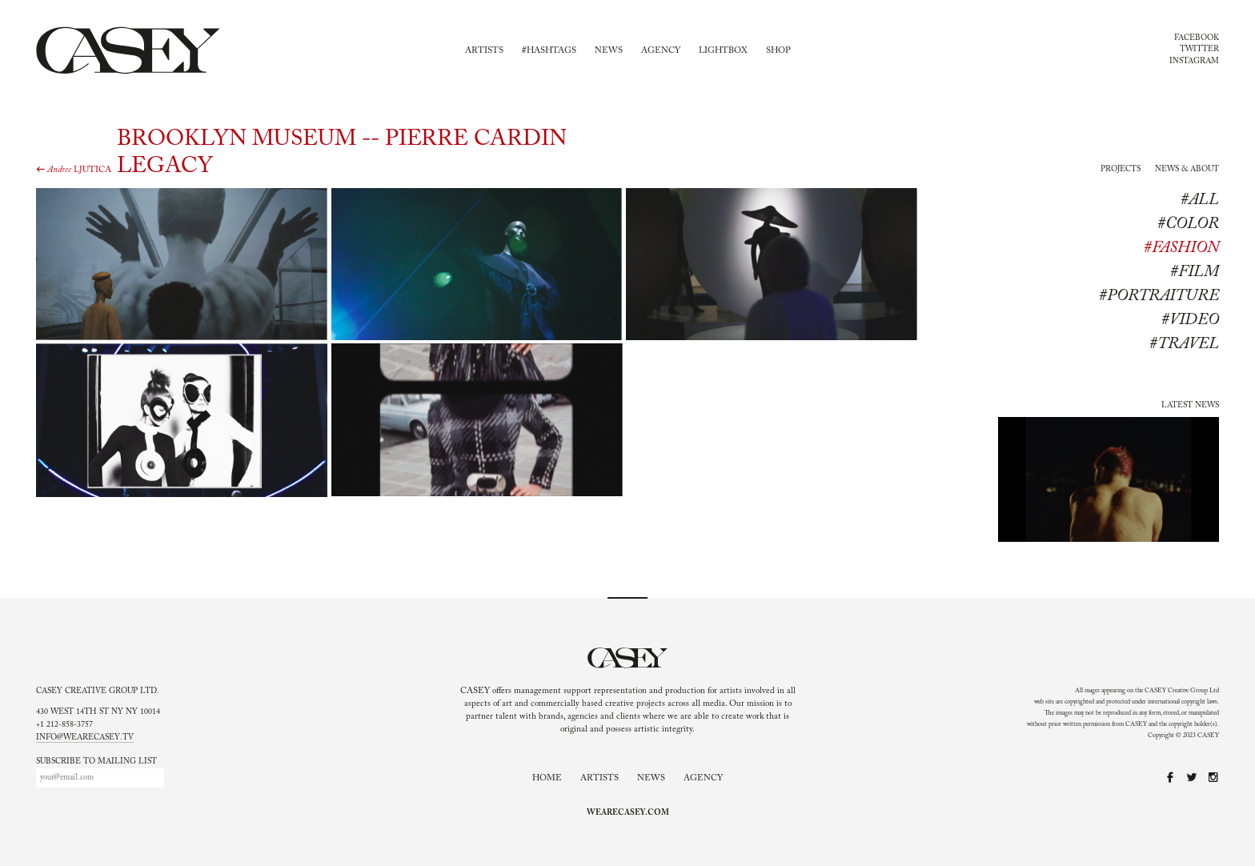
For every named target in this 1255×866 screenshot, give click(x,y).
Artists (484, 50)
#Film (1194, 272)
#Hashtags (549, 50)
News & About (1187, 170)
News (609, 50)
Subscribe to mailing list (96, 762)
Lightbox (723, 50)
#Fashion (1181, 248)
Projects (1121, 170)
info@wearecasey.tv (85, 738)
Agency (660, 50)
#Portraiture (1159, 296)
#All (1200, 200)
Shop (778, 50)
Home (547, 778)
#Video (1190, 320)
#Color (1188, 224)
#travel (1184, 344)
